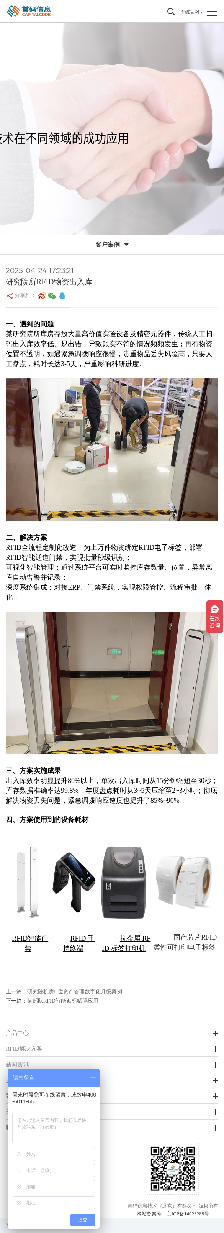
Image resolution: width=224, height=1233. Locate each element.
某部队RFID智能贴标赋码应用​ (62, 1001)
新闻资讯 (17, 1064)
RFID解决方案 (24, 1048)
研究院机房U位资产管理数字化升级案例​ (74, 992)
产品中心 (17, 1032)
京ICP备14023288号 (188, 1214)
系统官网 (190, 12)
